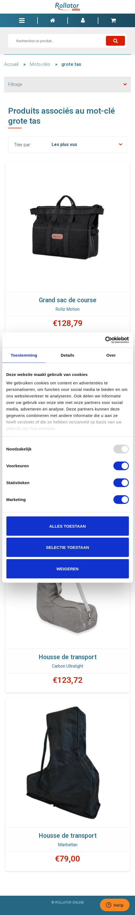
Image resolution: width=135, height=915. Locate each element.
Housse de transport (68, 657)
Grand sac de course (67, 300)
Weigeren (67, 568)
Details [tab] (67, 355)
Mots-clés (40, 64)
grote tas (71, 64)
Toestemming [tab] (24, 355)
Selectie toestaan (67, 547)
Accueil (11, 64)
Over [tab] (111, 355)
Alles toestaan (67, 526)
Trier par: (22, 144)
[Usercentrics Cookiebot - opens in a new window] (105, 340)
